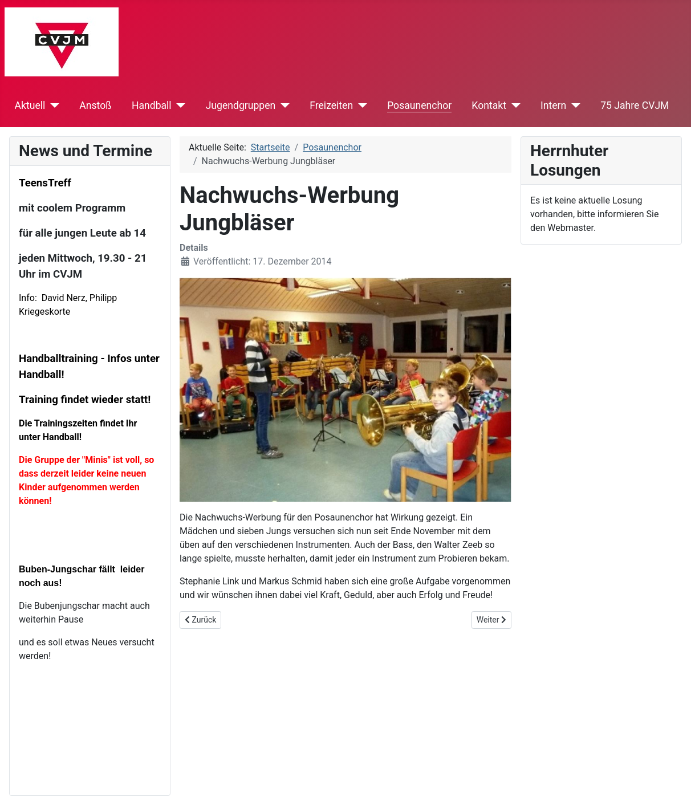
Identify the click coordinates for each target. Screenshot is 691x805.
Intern (553, 105)
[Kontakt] (513, 105)
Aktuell (30, 105)
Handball (152, 105)
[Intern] (573, 105)
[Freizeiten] (360, 105)
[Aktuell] (52, 105)
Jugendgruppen (241, 105)
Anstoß (95, 105)
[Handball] (179, 105)
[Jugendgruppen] (282, 105)
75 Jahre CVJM (634, 105)
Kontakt (488, 105)
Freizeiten (331, 105)
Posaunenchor (419, 105)
